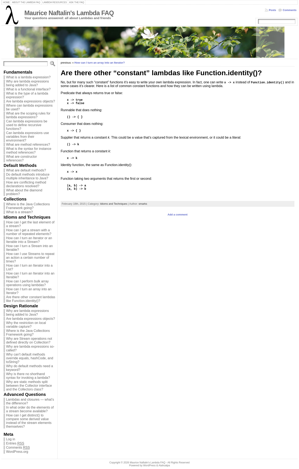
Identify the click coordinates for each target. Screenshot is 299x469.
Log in (10, 439)
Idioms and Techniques (113, 203)
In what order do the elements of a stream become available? (30, 409)
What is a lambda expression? (28, 77)
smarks (142, 203)
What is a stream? (19, 212)
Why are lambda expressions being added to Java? (27, 83)
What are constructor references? (21, 158)
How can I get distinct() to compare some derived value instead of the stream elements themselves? (28, 421)
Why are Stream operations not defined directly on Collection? (29, 340)
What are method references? (28, 144)
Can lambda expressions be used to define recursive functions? (26, 124)
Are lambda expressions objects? (30, 101)
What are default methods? (26, 170)
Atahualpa (164, 465)
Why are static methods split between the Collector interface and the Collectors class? (29, 385)
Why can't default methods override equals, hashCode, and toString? (29, 358)
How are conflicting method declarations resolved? (26, 184)
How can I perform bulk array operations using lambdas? (27, 283)
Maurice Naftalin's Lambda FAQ (69, 13)
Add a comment (177, 214)
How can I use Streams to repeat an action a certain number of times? (30, 257)
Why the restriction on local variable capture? (26, 324)
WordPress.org (17, 451)
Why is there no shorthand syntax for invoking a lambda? (28, 375)
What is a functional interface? (28, 89)
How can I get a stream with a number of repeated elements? (28, 232)
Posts (272, 10)
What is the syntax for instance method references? (28, 150)
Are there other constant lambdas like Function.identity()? (30, 299)
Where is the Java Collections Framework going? (28, 206)
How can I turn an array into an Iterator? (99, 62)
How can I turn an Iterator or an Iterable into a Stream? (29, 240)
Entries (15, 443)
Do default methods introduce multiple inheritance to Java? (27, 176)
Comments (290, 10)
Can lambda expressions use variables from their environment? (27, 136)
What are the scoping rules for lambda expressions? (28, 115)
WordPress (149, 465)
